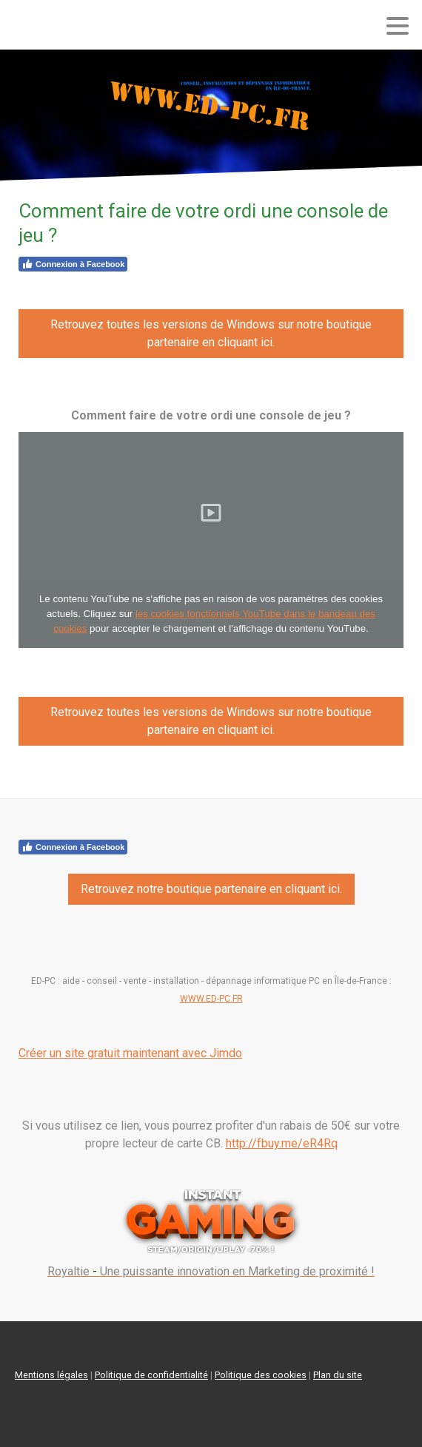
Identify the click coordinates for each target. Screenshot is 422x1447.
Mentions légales (51, 1374)
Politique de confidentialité (151, 1374)
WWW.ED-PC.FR (211, 999)
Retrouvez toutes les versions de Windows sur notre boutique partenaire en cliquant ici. (211, 333)
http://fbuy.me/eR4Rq (282, 1143)
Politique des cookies (261, 1374)
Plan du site (337, 1374)
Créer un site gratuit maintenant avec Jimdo (130, 1053)
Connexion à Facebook (72, 264)
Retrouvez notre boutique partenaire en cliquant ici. (211, 889)
